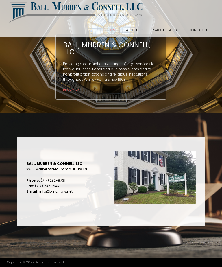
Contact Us (200, 29)
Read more (72, 90)
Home (112, 29)
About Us (134, 29)
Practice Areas (166, 29)
